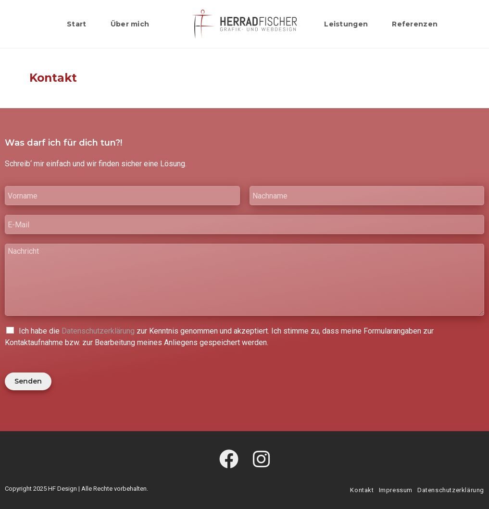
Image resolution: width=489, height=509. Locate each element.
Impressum (396, 490)
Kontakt (362, 490)
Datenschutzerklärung (98, 330)
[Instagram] (261, 460)
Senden (28, 381)
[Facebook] (228, 460)
